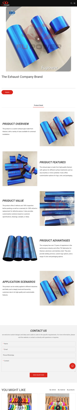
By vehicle (53, 390)
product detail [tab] (38, 105)
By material (61, 390)
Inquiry (7, 92)
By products (70, 390)
